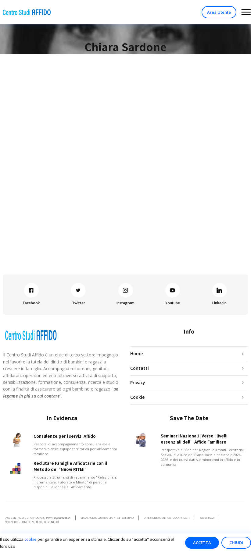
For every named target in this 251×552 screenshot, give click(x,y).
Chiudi (236, 542)
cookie (30, 539)
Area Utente (219, 12)
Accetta (202, 542)
